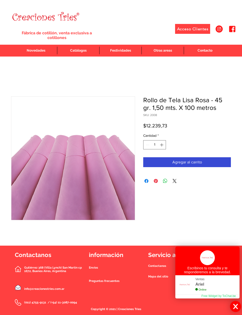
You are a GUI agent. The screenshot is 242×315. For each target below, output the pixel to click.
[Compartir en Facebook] (146, 181)
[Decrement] (147, 144)
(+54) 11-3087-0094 (63, 302)
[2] (232, 29)
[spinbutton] (154, 144)
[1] (219, 29)
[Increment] (162, 144)
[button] (157, 266)
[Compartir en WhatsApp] (165, 181)
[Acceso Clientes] (192, 29)
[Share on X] (175, 181)
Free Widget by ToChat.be (219, 296)
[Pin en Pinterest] (156, 181)
